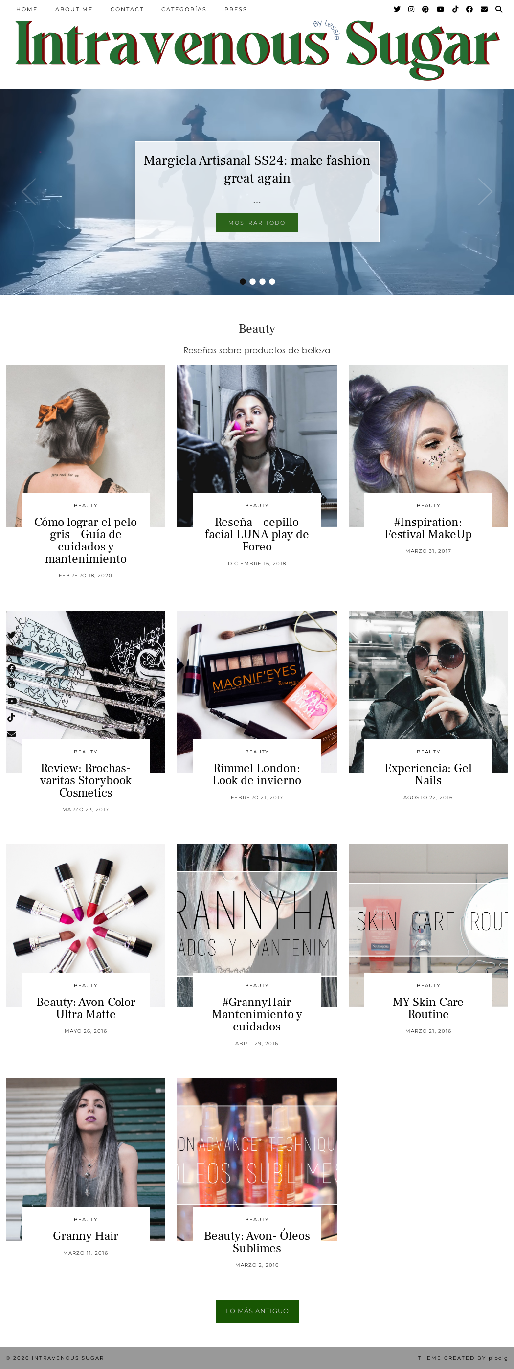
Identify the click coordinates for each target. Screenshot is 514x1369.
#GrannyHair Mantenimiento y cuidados (257, 1014)
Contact (127, 9)
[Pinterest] (426, 9)
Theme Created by (463, 1358)
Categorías (184, 9)
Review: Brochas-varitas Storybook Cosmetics (86, 780)
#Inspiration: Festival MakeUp (428, 528)
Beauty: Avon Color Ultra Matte (85, 1008)
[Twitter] (398, 9)
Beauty (85, 505)
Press (235, 9)
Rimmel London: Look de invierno (256, 774)
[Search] (499, 9)
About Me (74, 9)
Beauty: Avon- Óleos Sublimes (257, 1242)
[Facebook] (470, 9)
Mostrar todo (257, 222)
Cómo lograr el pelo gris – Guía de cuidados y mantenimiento (85, 540)
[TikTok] (455, 9)
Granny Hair (85, 1236)
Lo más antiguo (257, 1311)
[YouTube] (441, 9)
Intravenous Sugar (68, 1358)
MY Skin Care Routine (428, 1008)
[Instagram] (411, 9)
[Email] (485, 9)
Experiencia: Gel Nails (428, 774)
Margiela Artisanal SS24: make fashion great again (257, 169)
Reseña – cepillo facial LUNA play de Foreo (257, 534)
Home (27, 9)
